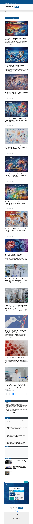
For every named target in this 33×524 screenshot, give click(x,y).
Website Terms (12, 522)
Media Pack (12, 3)
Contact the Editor (16, 517)
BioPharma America (7, 2)
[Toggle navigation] (5, 11)
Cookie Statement (21, 522)
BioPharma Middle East (17, 2)
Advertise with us (16, 515)
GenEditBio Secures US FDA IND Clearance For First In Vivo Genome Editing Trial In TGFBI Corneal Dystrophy (15, 331)
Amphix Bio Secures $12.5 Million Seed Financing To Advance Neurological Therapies (16, 358)
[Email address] (14, 482)
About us (16, 514)
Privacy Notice (16, 522)
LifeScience (8, 18)
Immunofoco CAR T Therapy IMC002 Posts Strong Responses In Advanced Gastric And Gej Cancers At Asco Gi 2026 (16, 120)
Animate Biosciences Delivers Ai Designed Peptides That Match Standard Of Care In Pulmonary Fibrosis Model (15, 175)
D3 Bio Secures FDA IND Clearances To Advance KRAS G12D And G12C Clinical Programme (15, 66)
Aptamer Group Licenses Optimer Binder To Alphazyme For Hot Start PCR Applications (16, 385)
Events (10, 3)
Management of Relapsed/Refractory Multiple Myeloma (14, 404)
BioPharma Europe (12, 2)
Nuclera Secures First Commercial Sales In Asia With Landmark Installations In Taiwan (16, 279)
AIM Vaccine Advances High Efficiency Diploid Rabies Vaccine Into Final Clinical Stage (16, 92)
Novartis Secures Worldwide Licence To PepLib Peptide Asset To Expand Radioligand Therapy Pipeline (16, 203)
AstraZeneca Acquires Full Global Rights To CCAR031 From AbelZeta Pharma (16, 39)
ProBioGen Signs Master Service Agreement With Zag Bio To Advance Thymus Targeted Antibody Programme (16, 307)
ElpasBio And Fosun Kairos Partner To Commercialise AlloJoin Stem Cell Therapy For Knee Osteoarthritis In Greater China (16, 147)
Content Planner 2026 (16, 518)
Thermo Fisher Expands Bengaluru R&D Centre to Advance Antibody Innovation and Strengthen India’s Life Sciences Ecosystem (16, 432)
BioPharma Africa (23, 2)
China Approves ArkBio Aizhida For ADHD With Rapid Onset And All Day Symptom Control (15, 230)
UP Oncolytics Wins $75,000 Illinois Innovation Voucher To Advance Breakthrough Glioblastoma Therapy (14, 255)
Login (15, 3)
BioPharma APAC (7, 3)
